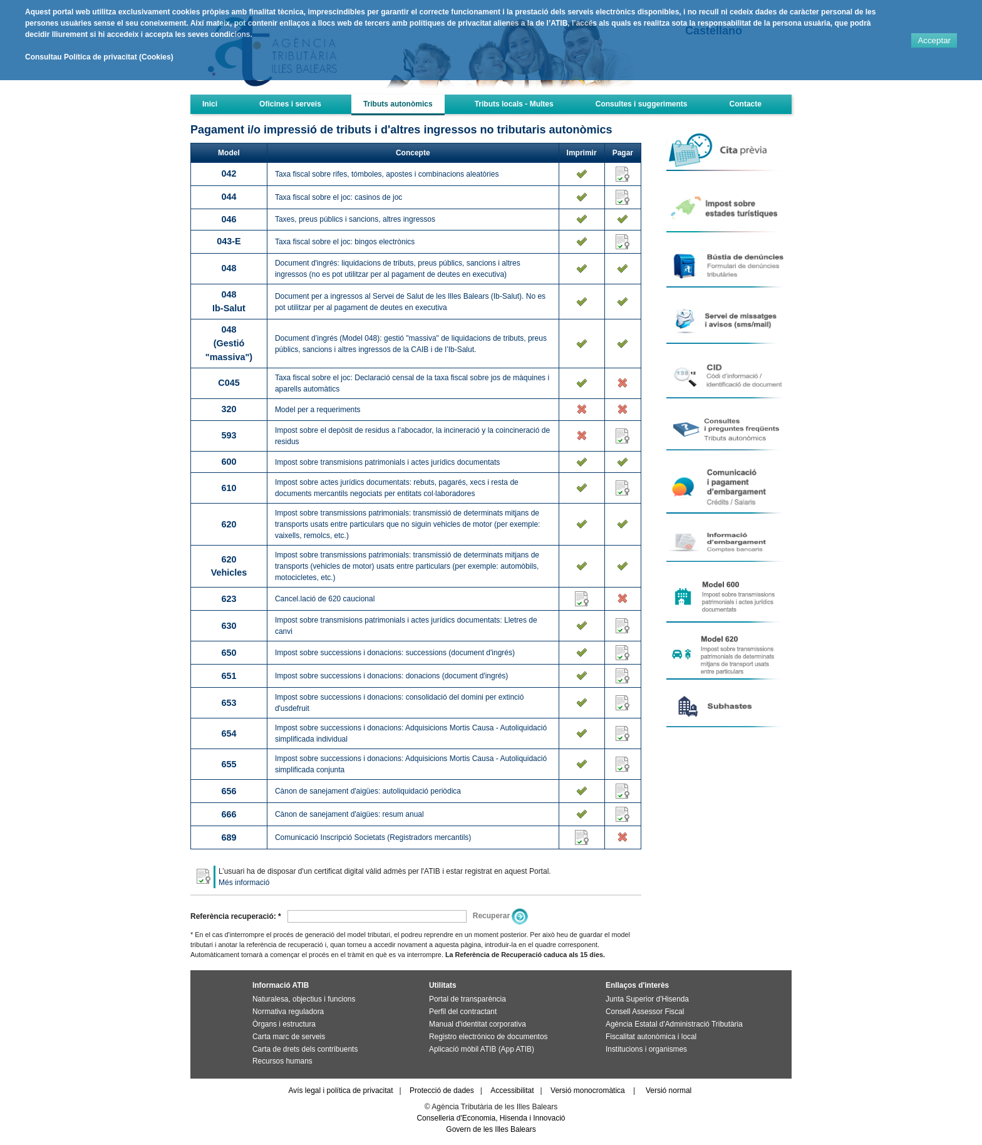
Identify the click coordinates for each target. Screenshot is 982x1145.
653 (228, 703)
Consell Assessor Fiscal (645, 1011)
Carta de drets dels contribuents (305, 1049)
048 (228, 268)
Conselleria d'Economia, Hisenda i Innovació (490, 1118)
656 (228, 791)
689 (228, 837)
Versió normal (668, 1090)
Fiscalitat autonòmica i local (651, 1036)
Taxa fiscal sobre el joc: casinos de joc (338, 197)
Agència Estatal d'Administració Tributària (674, 1024)
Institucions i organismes (646, 1049)
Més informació (244, 882)
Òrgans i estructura (284, 1024)
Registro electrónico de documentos (488, 1036)
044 (228, 197)
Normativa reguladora (288, 1011)
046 (228, 219)
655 (228, 764)
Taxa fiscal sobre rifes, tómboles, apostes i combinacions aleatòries (387, 174)
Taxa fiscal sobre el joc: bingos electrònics (345, 241)
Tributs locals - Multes (514, 104)
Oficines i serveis (290, 104)
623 (228, 599)
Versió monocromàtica (587, 1090)
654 (228, 733)
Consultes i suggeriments (642, 104)
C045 (228, 383)
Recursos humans (282, 1061)
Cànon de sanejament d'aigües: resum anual (349, 814)
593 (228, 435)
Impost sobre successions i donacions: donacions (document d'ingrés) (392, 675)
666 (228, 814)
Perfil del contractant (463, 1011)
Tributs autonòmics (398, 104)
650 (228, 653)
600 (228, 462)
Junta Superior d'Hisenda (647, 999)
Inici (209, 104)
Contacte (746, 104)
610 (228, 488)
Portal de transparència (467, 999)
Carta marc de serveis (288, 1036)
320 (228, 409)
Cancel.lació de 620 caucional (325, 598)
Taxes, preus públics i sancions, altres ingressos (355, 219)
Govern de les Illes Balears (490, 1129)
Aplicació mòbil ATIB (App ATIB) (481, 1049)
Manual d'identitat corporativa (477, 1024)
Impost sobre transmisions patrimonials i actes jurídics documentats (387, 462)
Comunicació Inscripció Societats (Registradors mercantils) (373, 837)
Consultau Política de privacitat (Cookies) (99, 57)
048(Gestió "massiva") (228, 342)
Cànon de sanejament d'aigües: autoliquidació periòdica (368, 791)
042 (228, 173)
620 (228, 524)
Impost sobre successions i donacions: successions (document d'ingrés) (395, 652)
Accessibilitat (512, 1090)
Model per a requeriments (318, 409)
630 (228, 626)
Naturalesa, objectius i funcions (303, 999)
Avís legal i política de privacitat (340, 1090)
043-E (228, 241)
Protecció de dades (442, 1090)
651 (228, 676)
